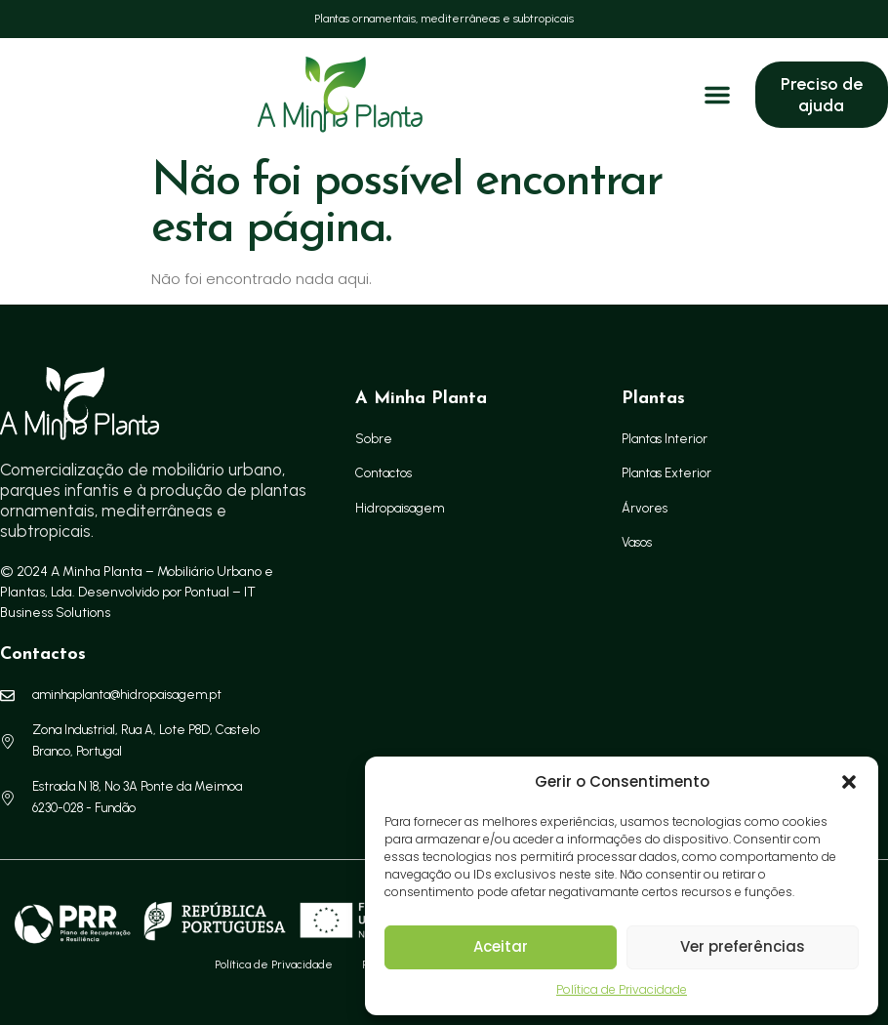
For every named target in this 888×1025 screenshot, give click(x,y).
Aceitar (500, 946)
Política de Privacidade (621, 989)
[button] (849, 782)
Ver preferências (742, 946)
